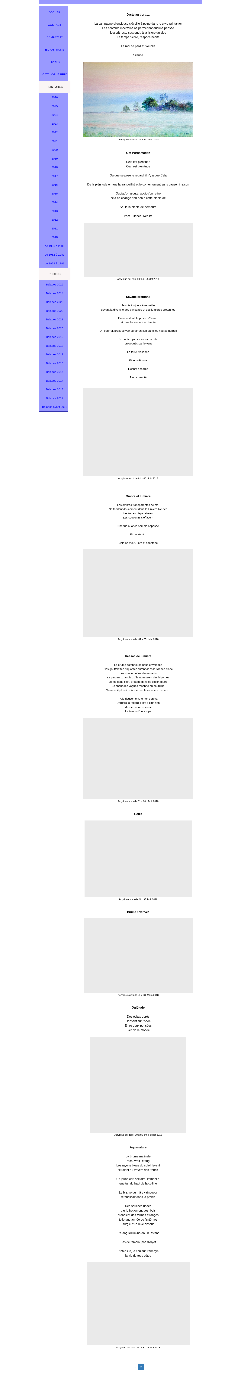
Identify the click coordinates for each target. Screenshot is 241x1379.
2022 (54, 132)
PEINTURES (55, 86)
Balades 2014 (54, 380)
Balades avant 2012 (54, 406)
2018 (54, 167)
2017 (54, 176)
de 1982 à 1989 (54, 254)
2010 (54, 237)
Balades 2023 (54, 302)
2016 (54, 184)
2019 (54, 158)
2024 (54, 114)
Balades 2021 (54, 319)
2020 (54, 149)
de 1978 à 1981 (54, 263)
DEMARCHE (55, 37)
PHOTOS (54, 273)
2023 (54, 123)
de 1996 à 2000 (54, 245)
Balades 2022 (54, 310)
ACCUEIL (54, 12)
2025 (54, 106)
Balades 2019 (54, 336)
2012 (54, 219)
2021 (54, 141)
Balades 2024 (54, 293)
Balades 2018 (54, 345)
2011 (54, 228)
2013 (54, 211)
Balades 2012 (54, 398)
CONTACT (54, 24)
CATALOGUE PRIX (54, 74)
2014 (54, 202)
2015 (54, 193)
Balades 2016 (54, 363)
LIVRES (54, 62)
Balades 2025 (54, 284)
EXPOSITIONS (54, 49)
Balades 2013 (54, 389)
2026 (54, 97)
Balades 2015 (54, 371)
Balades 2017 (54, 354)
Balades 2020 (54, 328)
